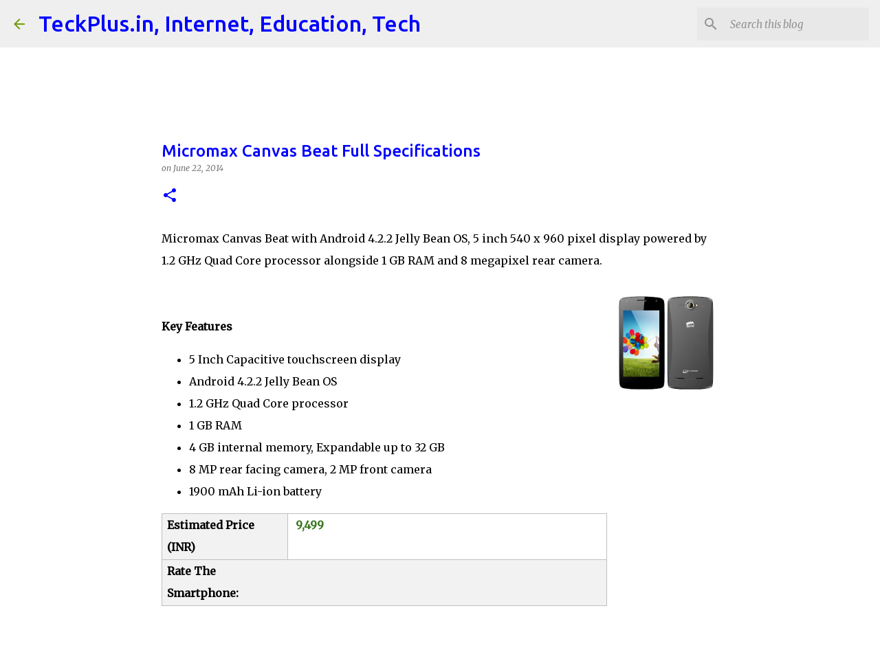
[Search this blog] (797, 24)
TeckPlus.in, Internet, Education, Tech (229, 23)
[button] (170, 196)
